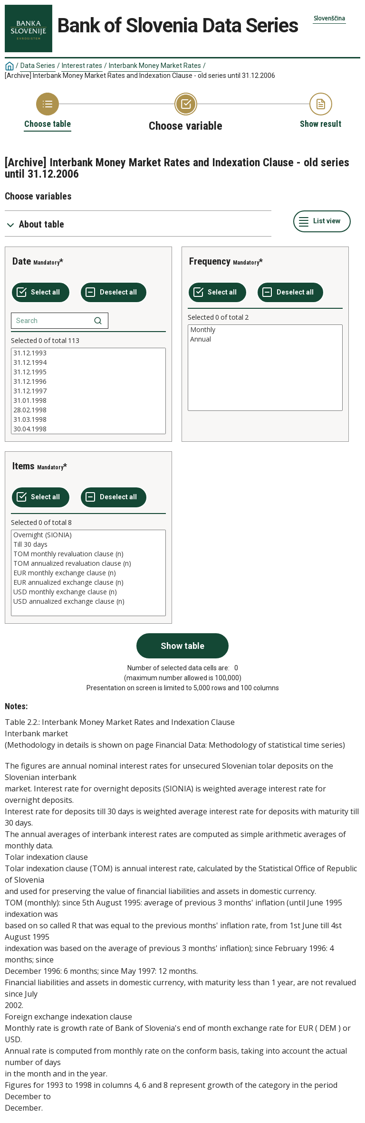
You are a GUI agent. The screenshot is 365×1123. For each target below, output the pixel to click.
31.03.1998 (88, 419)
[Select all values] (40, 293)
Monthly (265, 329)
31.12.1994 (88, 362)
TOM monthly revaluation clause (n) (88, 554)
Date (21, 261)
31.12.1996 (88, 381)
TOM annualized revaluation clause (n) (88, 563)
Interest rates (82, 65)
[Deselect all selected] (113, 293)
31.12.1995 (88, 372)
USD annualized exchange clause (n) (88, 601)
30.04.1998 (88, 429)
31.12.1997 (88, 391)
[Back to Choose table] (47, 111)
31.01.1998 (88, 400)
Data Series (37, 65)
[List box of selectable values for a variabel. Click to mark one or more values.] (88, 391)
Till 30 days (88, 544)
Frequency (210, 261)
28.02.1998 (88, 410)
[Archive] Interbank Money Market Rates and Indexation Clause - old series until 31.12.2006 (140, 75)
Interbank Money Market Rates (155, 65)
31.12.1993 (88, 353)
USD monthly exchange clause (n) (88, 592)
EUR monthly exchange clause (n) (88, 573)
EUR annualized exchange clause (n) (88, 582)
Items (23, 466)
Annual (265, 339)
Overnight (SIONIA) (88, 535)
